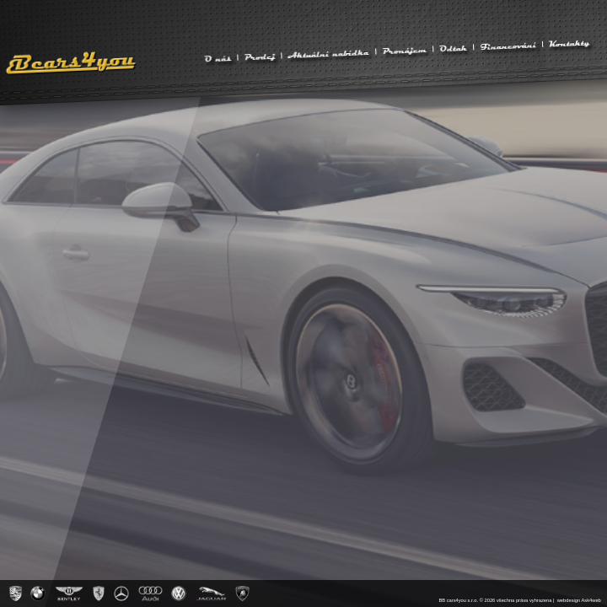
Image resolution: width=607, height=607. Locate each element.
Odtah (453, 47)
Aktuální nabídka (328, 53)
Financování (508, 45)
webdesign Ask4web (579, 600)
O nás (218, 57)
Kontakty (568, 43)
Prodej (260, 56)
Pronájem (404, 49)
